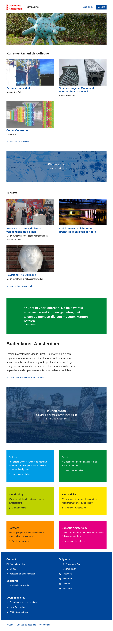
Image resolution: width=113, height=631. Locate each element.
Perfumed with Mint (18, 88)
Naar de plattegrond (56, 168)
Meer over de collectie (73, 541)
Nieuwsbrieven (67, 569)
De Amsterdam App (69, 564)
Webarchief (44, 625)
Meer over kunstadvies (74, 508)
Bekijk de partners (19, 541)
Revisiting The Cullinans (21, 275)
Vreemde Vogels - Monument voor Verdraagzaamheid (76, 90)
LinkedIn (64, 584)
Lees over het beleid (73, 470)
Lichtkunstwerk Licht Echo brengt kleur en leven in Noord (77, 230)
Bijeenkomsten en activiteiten (21, 602)
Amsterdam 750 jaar (17, 612)
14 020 (11, 569)
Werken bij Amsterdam (18, 585)
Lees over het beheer (20, 474)
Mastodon (65, 588)
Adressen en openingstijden (20, 574)
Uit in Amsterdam (16, 607)
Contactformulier (15, 564)
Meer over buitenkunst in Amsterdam (25, 378)
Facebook (65, 574)
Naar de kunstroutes (57, 419)
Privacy (9, 625)
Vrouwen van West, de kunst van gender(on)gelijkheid (23, 230)
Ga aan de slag (17, 508)
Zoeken (88, 7)
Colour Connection (17, 130)
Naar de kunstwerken (17, 142)
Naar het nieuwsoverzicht (19, 286)
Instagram (65, 579)
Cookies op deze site (26, 625)
